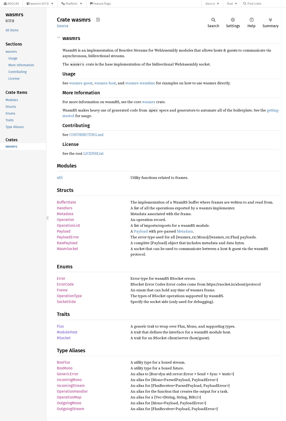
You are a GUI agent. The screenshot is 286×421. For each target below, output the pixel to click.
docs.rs (210, 3)
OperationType (69, 296)
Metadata (65, 214)
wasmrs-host (105, 83)
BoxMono (64, 368)
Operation (65, 219)
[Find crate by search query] (266, 3)
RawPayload (67, 243)
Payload (64, 231)
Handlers (64, 208)
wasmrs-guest (80, 83)
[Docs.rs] (11, 3)
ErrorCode (65, 284)
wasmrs (148, 101)
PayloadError (68, 237)
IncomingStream (71, 385)
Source (62, 26)
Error (61, 278)
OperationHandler (72, 391)
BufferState (66, 202)
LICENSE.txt (93, 153)
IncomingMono (69, 380)
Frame (62, 290)
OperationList (68, 225)
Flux (60, 326)
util (60, 177)
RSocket (64, 338)
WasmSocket (67, 249)
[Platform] (72, 3)
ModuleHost (67, 332)
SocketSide (66, 301)
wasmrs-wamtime (140, 83)
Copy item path (98, 19)
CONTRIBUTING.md (86, 134)
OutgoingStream (70, 409)
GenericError (67, 374)
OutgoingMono (69, 403)
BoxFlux (63, 362)
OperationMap (69, 397)
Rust (230, 3)
